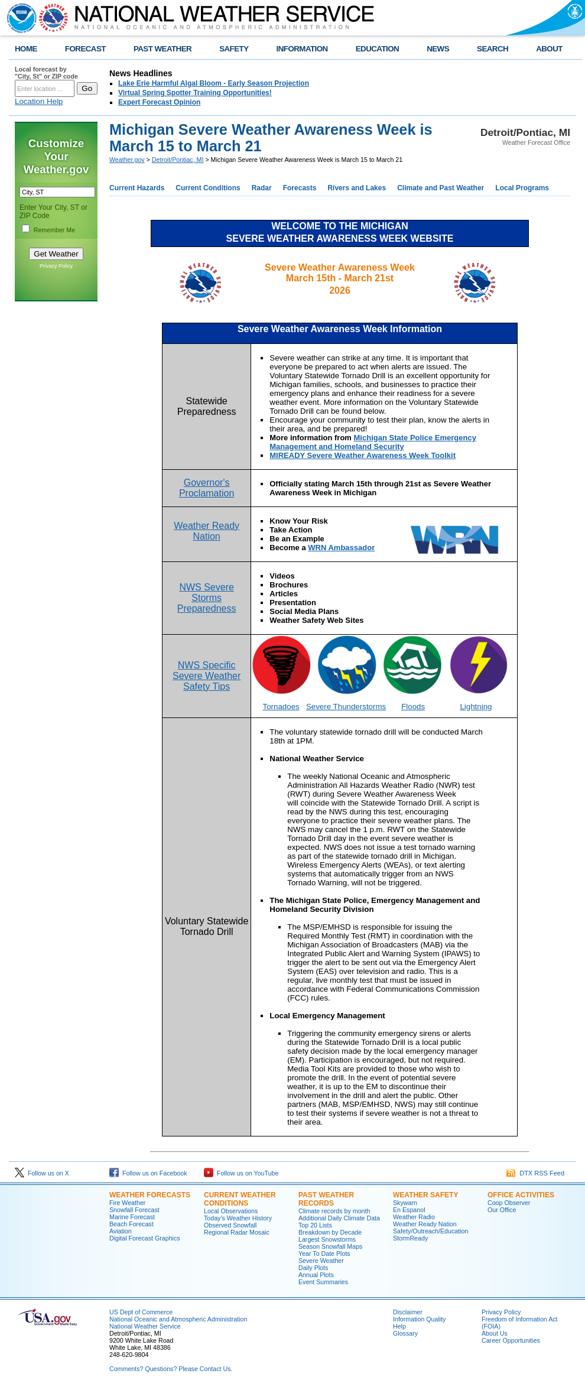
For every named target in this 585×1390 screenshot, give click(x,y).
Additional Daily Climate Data (339, 1218)
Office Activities (521, 1195)
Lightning (476, 706)
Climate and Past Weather (440, 188)
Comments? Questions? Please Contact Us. (170, 1368)
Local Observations (231, 1210)
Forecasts (300, 188)
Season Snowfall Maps (330, 1246)
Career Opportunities (511, 1340)
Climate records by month (334, 1210)
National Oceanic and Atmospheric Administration (178, 1319)
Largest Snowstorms (327, 1239)
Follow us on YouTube (241, 1173)
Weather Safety (425, 1195)
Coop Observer (509, 1202)
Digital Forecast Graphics (144, 1238)
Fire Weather (127, 1202)
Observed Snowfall (230, 1225)
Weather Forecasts (149, 1195)
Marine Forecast (132, 1216)
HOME (26, 48)
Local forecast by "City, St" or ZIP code (46, 73)
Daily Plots (313, 1267)
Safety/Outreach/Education (430, 1231)
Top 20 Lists (315, 1225)
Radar (262, 188)
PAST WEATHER (162, 48)
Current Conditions (208, 188)
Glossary (405, 1333)
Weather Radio (414, 1216)
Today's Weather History (238, 1218)
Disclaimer (407, 1312)
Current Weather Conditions (240, 1199)
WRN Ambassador (341, 547)
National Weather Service (145, 1326)
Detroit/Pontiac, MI (178, 159)
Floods (413, 706)
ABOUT (549, 48)
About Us (495, 1333)
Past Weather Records (326, 1199)
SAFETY (233, 48)
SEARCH (492, 48)
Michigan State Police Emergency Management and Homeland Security (372, 442)
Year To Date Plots (324, 1253)
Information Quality (419, 1319)
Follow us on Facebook (148, 1173)
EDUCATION (377, 48)
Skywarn (405, 1202)
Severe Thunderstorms (346, 706)
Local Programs (522, 188)
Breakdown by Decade (330, 1232)
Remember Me (54, 229)
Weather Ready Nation (425, 1223)
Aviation (120, 1231)
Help (399, 1326)
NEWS (438, 48)
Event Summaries (323, 1281)
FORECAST (85, 48)
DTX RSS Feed (535, 1173)
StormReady (410, 1238)
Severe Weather (321, 1260)
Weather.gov (127, 159)
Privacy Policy (56, 266)
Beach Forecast (131, 1223)
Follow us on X (42, 1173)
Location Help (39, 101)
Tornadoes (281, 706)
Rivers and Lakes (356, 188)
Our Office (502, 1209)
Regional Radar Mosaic (236, 1232)
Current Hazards (136, 188)
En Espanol (409, 1209)
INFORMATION (302, 48)
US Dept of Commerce (141, 1312)
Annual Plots (316, 1274)
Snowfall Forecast (134, 1209)
